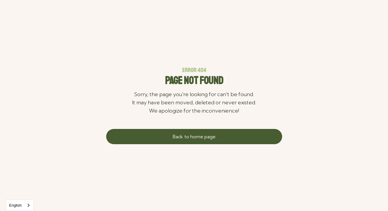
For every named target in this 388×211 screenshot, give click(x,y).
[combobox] (20, 205)
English (15, 205)
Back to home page (194, 136)
